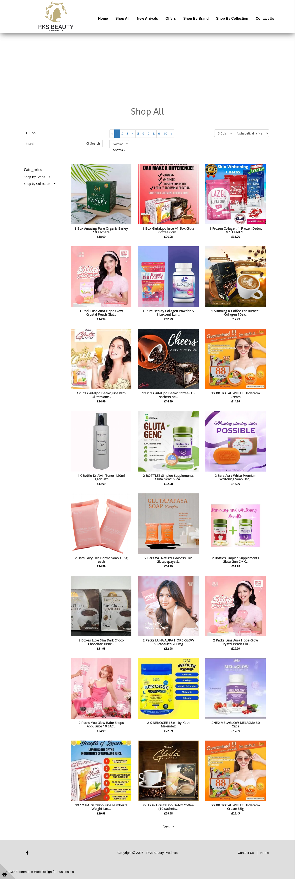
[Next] (171, 133)
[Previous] (112, 133)
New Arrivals (147, 18)
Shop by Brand (196, 18)
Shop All (122, 18)
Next (168, 826)
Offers (171, 18)
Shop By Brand (37, 177)
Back (30, 133)
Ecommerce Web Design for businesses (45, 872)
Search (93, 143)
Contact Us (265, 18)
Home (103, 18)
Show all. (119, 150)
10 (165, 133)
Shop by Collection (232, 18)
